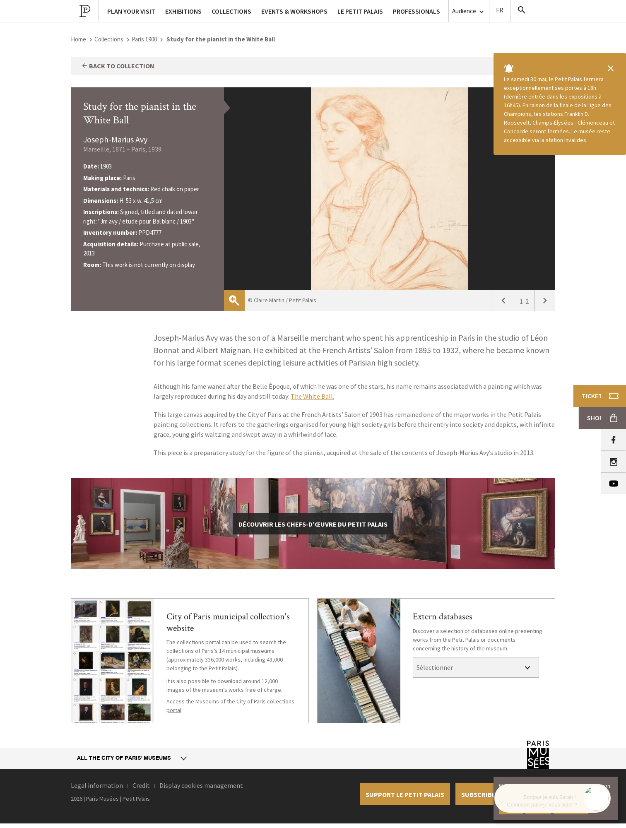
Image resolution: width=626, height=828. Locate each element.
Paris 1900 (144, 39)
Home (78, 39)
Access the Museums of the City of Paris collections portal (230, 706)
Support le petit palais (405, 794)
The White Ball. (312, 396)
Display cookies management (201, 785)
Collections (108, 39)
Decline (538, 807)
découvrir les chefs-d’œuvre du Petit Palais (313, 524)
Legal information (97, 785)
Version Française (499, 11)
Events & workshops (294, 11)
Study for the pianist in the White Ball (139, 113)
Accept (510, 807)
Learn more (571, 807)
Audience (469, 11)
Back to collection (117, 66)
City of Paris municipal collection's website (228, 622)
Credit (141, 785)
